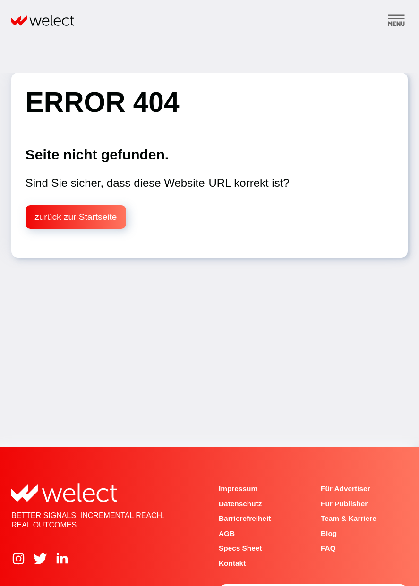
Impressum (238, 489)
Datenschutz (240, 504)
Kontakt (232, 563)
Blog (329, 533)
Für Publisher (344, 504)
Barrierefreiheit (245, 518)
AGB (227, 533)
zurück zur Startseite (75, 217)
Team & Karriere (348, 518)
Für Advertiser (345, 489)
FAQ (328, 548)
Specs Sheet (240, 548)
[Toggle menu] (396, 20)
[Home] (42, 20)
